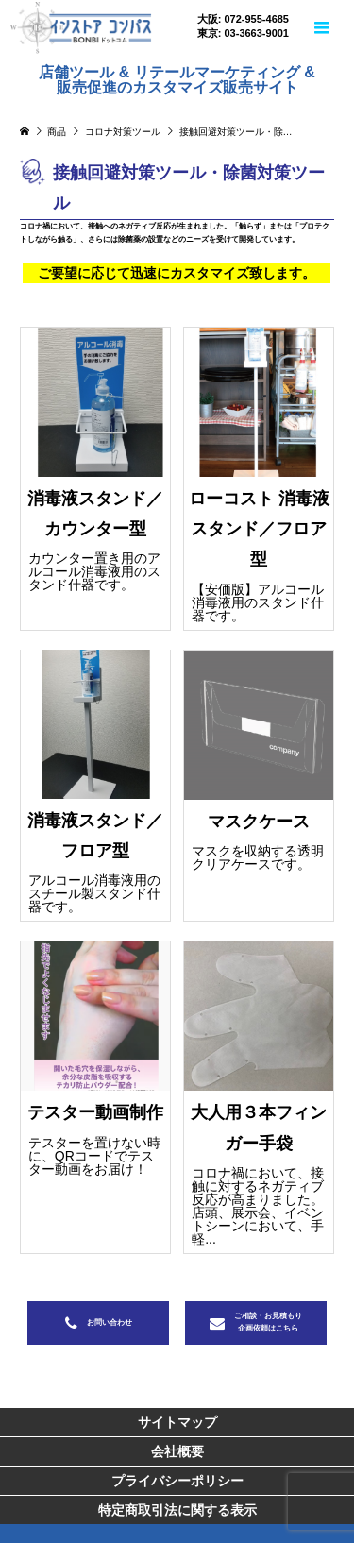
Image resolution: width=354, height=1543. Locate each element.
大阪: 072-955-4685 (243, 19)
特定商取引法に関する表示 (177, 1510)
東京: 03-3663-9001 (243, 33)
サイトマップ (177, 1422)
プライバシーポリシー (177, 1480)
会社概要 (177, 1451)
